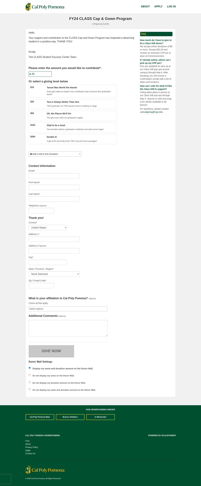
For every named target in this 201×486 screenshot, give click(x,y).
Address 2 (34, 245)
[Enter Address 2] (54, 250)
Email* (32, 171)
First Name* (34, 182)
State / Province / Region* (41, 269)
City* (31, 257)
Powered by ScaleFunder (162, 435)
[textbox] (55, 154)
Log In (171, 6)
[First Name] (54, 187)
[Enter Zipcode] (41, 285)
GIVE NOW (51, 351)
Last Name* (34, 194)
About (145, 6)
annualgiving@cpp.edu (151, 112)
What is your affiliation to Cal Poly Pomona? (58, 298)
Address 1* (34, 234)
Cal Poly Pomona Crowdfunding (42, 435)
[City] (48, 262)
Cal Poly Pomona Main (40, 417)
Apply (158, 6)
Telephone (34, 205)
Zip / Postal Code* (37, 280)
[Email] (54, 175)
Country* (33, 222)
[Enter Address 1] (54, 239)
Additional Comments (43, 315)
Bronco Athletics (70, 417)
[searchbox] (68, 308)
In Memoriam (100, 417)
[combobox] (55, 154)
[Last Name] (54, 199)
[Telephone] (41, 210)
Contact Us (30, 453)
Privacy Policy (31, 447)
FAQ (27, 441)
